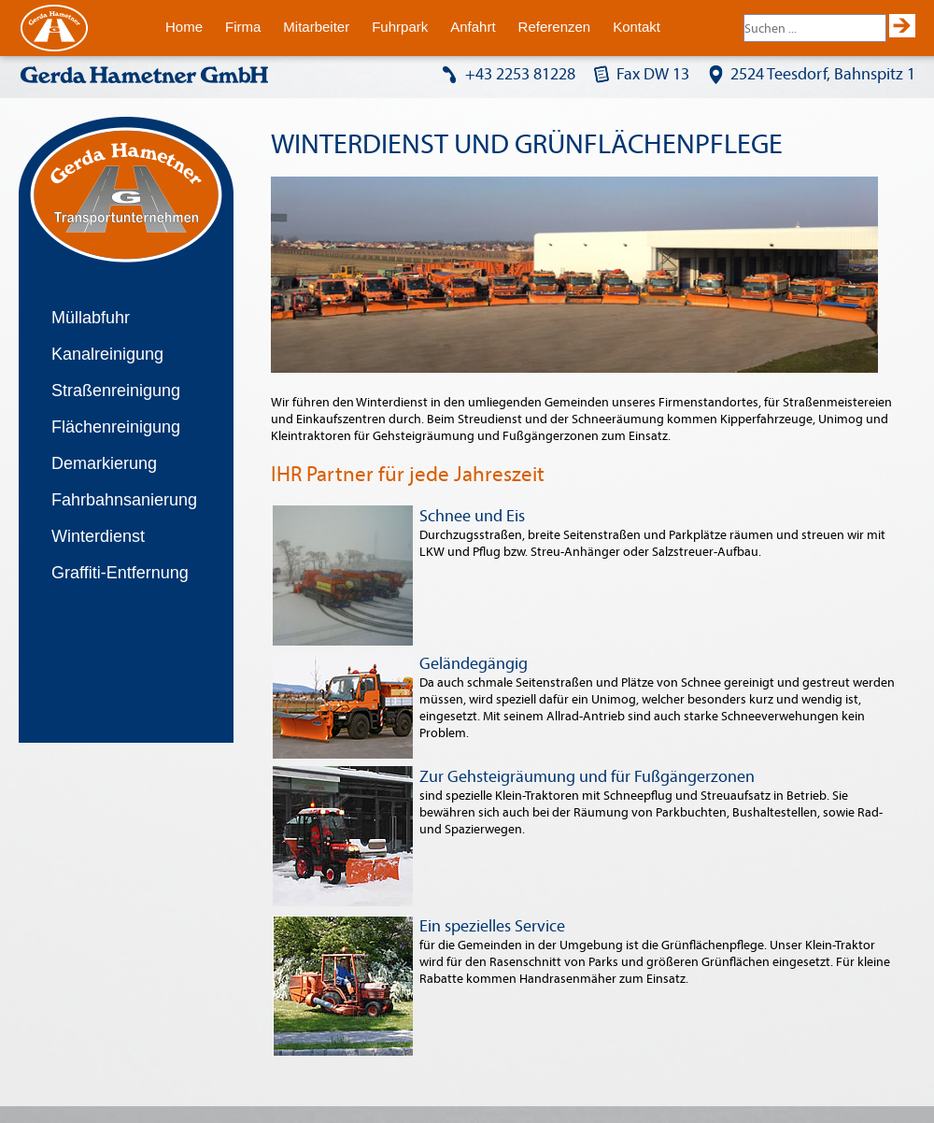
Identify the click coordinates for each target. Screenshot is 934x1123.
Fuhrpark (400, 27)
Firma (243, 27)
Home (184, 27)
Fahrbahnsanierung (124, 499)
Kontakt (636, 27)
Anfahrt (472, 27)
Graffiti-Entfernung (120, 572)
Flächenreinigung (115, 427)
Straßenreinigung (115, 390)
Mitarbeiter (316, 27)
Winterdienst (98, 536)
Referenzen (554, 27)
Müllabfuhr (90, 317)
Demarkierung (104, 463)
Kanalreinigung (107, 354)
